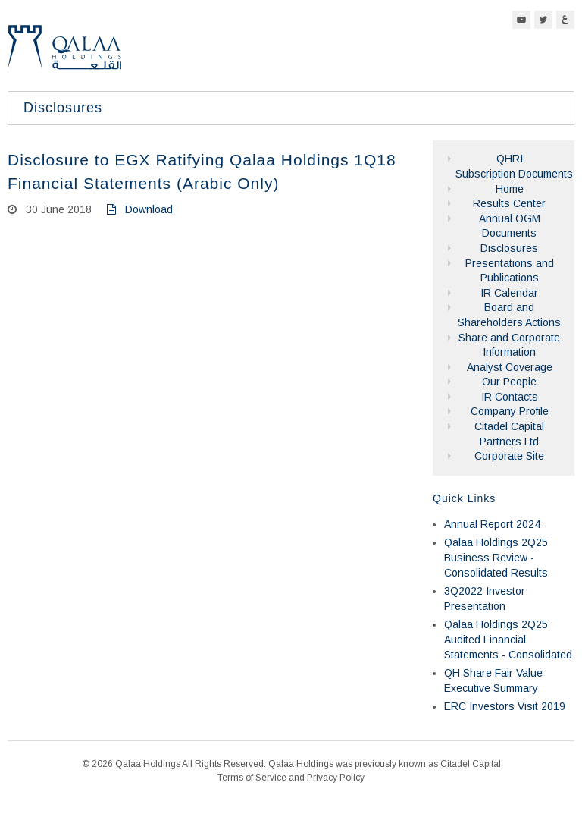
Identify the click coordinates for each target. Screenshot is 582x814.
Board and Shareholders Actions (509, 314)
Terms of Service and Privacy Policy (291, 777)
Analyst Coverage (509, 367)
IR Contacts (509, 397)
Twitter (543, 20)
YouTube (521, 20)
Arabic (565, 20)
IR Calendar (509, 293)
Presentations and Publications (509, 270)
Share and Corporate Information (509, 345)
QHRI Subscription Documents (509, 166)
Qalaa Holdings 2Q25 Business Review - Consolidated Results (496, 557)
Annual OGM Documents (509, 226)
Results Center (509, 203)
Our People (509, 382)
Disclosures (509, 248)
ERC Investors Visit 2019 (504, 706)
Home (510, 189)
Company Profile (510, 411)
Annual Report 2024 (492, 524)
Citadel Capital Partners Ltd (509, 434)
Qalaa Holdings (64, 53)
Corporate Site (509, 456)
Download (140, 209)
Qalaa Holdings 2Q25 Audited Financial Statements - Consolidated (508, 639)
